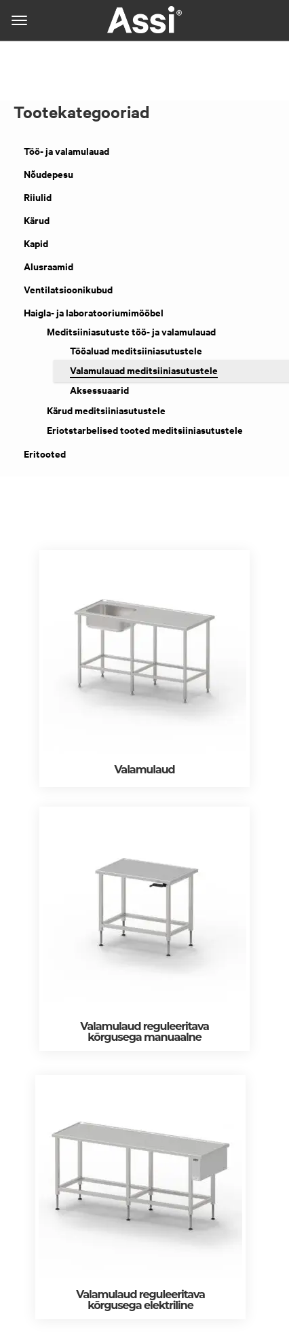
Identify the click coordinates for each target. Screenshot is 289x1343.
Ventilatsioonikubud (68, 289)
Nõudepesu (48, 174)
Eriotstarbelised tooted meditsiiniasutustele (145, 430)
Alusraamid (48, 266)
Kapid (36, 243)
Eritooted (45, 453)
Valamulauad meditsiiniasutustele (144, 370)
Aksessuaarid (99, 390)
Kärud (37, 220)
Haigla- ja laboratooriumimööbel (93, 312)
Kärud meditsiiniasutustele (106, 410)
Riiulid (38, 197)
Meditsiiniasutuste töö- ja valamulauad (131, 331)
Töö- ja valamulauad (66, 151)
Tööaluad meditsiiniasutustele (136, 350)
